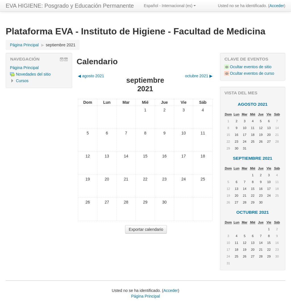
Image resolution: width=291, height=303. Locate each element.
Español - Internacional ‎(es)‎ (170, 5)
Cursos (22, 80)
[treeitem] (39, 67)
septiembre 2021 (60, 45)
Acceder (276, 5)
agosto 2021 (252, 104)
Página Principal (24, 67)
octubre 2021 (252, 212)
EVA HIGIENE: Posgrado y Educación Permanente (70, 6)
